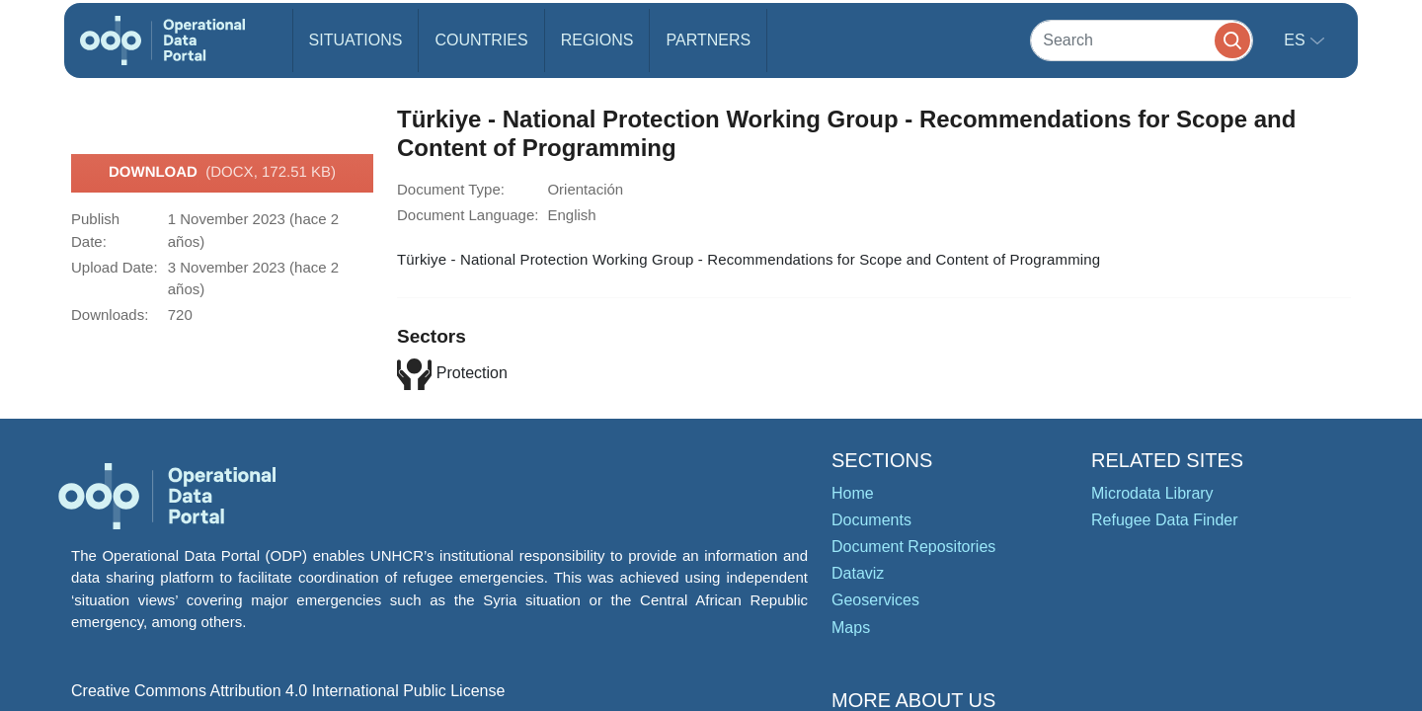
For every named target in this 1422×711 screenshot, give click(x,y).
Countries (480, 40)
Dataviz (857, 573)
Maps (850, 627)
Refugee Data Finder (1164, 520)
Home (852, 493)
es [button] (1296, 40)
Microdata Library (1152, 493)
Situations (356, 40)
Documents (871, 520)
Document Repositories (913, 546)
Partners (708, 40)
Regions (597, 40)
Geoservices (875, 600)
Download (222, 173)
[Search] (1141, 40)
